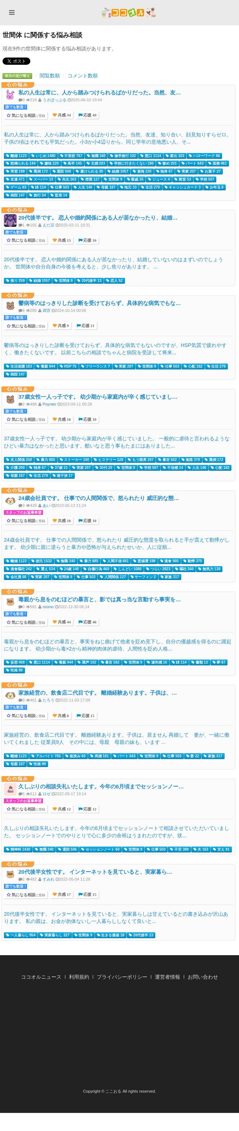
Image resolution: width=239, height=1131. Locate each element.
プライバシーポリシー (122, 977)
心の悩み (18, 84)
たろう (49, 700)
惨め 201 (167, 163)
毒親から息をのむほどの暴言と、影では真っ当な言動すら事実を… (99, 599)
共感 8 (63, 716)
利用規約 (79, 977)
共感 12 (64, 809)
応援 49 (89, 115)
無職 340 (96, 155)
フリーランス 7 (95, 366)
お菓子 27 (210, 171)
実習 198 (15, 171)
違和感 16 (157, 662)
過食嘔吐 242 (19, 569)
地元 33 (128, 187)
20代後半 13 (89, 280)
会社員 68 (16, 577)
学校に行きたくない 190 (131, 163)
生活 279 (150, 187)
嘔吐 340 (184, 569)
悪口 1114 (150, 155)
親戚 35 (135, 179)
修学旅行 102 (123, 155)
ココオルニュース (41, 977)
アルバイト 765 (46, 756)
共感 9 (63, 326)
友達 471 (15, 179)
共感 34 (64, 115)
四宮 (47, 310)
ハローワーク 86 (204, 155)
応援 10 (89, 420)
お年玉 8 (214, 187)
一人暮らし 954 (20, 935)
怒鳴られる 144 (20, 163)
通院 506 (62, 171)
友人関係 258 (19, 459)
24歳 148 (69, 569)
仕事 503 (60, 187)
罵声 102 (87, 662)
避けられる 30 (89, 171)
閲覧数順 (50, 76)
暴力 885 (45, 459)
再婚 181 (99, 756)
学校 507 (205, 179)
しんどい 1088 (128, 569)
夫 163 (201, 849)
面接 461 (217, 163)
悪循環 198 (144, 561)
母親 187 (106, 187)
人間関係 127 (113, 577)
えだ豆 (49, 225)
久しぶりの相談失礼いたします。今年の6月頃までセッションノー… (101, 786)
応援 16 (89, 240)
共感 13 (64, 240)
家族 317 (170, 577)
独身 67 (164, 171)
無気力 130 (209, 569)
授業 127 (90, 179)
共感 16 (64, 420)
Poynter (49, 404)
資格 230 (142, 171)
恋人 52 (114, 280)
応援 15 (88, 716)
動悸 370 (192, 561)
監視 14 (59, 195)
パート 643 (193, 163)
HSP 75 (68, 366)
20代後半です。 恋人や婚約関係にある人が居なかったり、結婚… (98, 218)
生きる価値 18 (111, 935)
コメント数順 (83, 76)
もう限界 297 (140, 459)
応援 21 (88, 326)
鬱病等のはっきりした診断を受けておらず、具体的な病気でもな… (99, 303)
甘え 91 (221, 849)
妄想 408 (15, 662)
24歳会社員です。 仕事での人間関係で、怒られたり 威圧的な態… (98, 498)
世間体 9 (113, 179)
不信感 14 (173, 467)
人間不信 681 (116, 561)
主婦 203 (96, 163)
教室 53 (182, 179)
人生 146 (83, 187)
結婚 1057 (118, 171)
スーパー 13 (41, 179)
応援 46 (89, 622)
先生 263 (67, 179)
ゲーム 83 (16, 187)
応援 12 (89, 809)
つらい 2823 (158, 569)
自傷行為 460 (96, 569)
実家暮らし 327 (54, 935)
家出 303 (175, 155)
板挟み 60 (75, 756)
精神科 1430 (18, 849)
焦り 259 (15, 280)
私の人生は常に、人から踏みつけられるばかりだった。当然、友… (99, 92)
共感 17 (64, 895)
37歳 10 (59, 467)
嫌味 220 (49, 163)
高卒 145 (73, 163)
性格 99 (14, 670)
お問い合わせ (203, 977)
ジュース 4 (159, 179)
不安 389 (179, 849)
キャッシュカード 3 (183, 187)
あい (47, 505)
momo (48, 607)
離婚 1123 (16, 155)
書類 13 (199, 662)
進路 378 (191, 459)
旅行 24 (37, 195)
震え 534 (45, 569)
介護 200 (15, 467)
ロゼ (47, 794)
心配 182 (193, 366)
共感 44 (64, 622)
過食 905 (169, 561)
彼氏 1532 (41, 561)
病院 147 (15, 195)
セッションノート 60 (100, 849)
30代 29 (103, 467)
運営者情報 (167, 977)
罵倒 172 (38, 171)
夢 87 (219, 662)
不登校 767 (71, 155)
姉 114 (38, 187)
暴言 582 (167, 459)
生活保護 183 (19, 366)
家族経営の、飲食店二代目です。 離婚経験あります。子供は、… (97, 693)
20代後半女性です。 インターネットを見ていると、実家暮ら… (95, 872)
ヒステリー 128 (108, 459)
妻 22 (192, 756)
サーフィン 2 (143, 577)
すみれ (49, 879)
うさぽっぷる (54, 100)
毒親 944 (45, 366)
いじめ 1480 (43, 155)
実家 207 (186, 171)
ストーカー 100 (74, 459)
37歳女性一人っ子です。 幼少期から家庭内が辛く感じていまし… (98, 397)
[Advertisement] (119, 1036)
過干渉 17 (63, 475)
